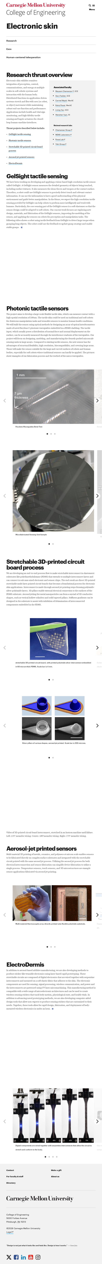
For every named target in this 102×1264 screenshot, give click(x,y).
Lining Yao (59, 109)
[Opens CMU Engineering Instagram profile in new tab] (38, 1257)
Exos (8, 48)
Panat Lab (60, 139)
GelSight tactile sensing (20, 134)
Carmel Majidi (61, 100)
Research (11, 40)
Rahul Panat (60, 105)
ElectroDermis (15, 163)
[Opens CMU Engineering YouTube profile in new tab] (31, 1257)
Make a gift (56, 1170)
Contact (10, 1170)
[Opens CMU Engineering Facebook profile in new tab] (17, 1257)
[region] (51, 400)
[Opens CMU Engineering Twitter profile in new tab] (9, 1257)
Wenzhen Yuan (61, 114)
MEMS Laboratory (63, 134)
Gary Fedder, (60, 95)
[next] (97, 400)
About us (55, 1176)
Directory (11, 1182)
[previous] (5, 400)
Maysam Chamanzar (64, 91)
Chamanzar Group (63, 130)
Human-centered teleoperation (23, 57)
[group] (53, 399)
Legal (9, 1232)
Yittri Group (60, 144)
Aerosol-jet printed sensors (21, 157)
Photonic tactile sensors (20, 140)
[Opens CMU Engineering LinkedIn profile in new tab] (24, 1257)
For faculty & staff (14, 1176)
